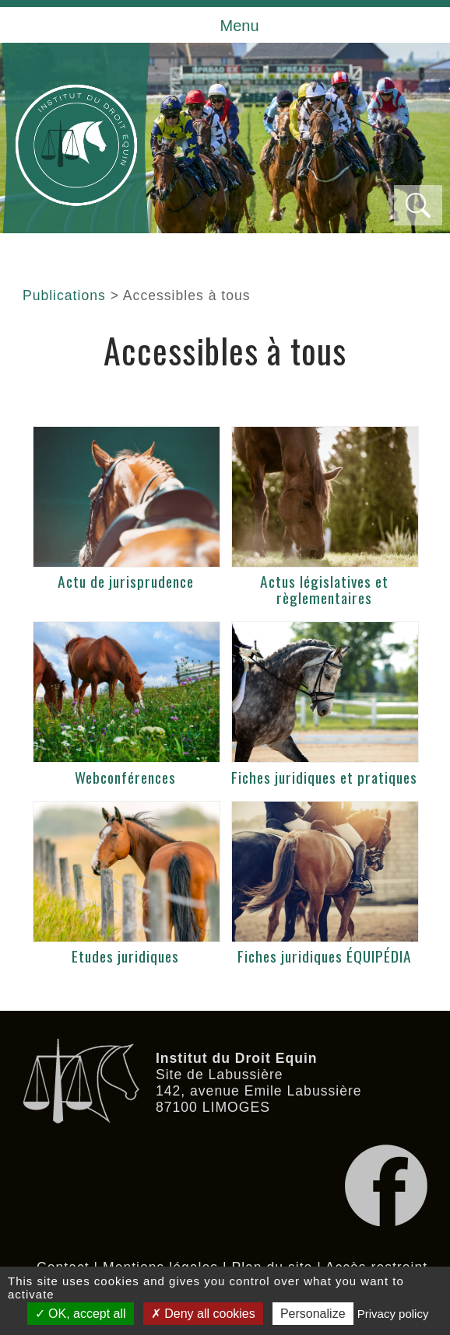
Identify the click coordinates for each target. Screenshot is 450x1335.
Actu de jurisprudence (126, 581)
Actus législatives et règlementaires (324, 589)
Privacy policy (393, 1313)
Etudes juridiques (125, 956)
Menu (239, 25)
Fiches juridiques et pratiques (324, 777)
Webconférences (125, 777)
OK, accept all (80, 1313)
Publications (64, 295)
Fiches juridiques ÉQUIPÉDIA (324, 956)
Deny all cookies (203, 1313)
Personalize (313, 1313)
